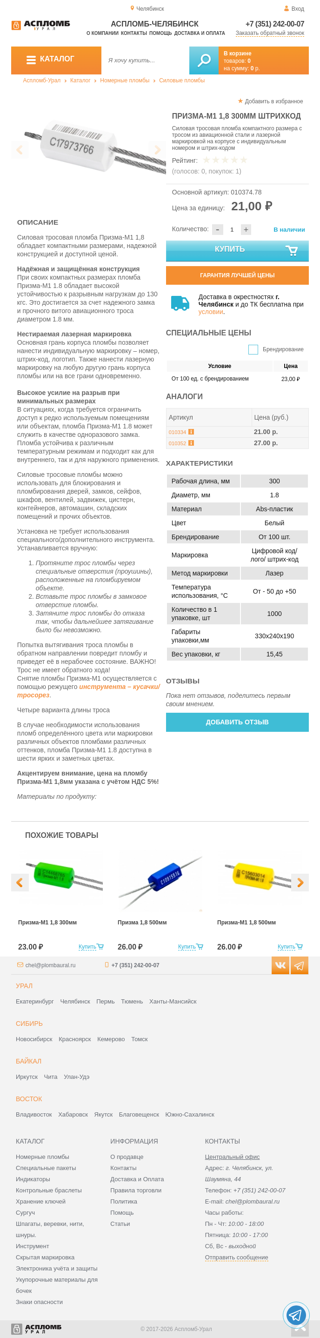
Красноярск (75, 1039)
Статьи (120, 1223)
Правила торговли (135, 1190)
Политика (123, 1201)
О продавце (126, 1156)
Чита (51, 1076)
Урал (24, 986)
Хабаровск (73, 1114)
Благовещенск (139, 1114)
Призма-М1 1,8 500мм (246, 922)
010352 (177, 443)
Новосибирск (34, 1039)
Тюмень (132, 1001)
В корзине (238, 53)
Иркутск (27, 1076)
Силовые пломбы (182, 80)
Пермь (105, 1001)
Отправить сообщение (236, 1257)
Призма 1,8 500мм (142, 922)
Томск (139, 1039)
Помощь (160, 33)
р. (255, 68)
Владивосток (34, 1114)
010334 (177, 432)
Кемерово (111, 1039)
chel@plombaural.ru (51, 965)
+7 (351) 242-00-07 (275, 24)
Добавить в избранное (274, 101)
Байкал (28, 1061)
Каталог (80, 80)
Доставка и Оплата (137, 1179)
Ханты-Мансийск (172, 1001)
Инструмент (32, 1246)
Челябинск (75, 1001)
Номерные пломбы (124, 80)
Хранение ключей (41, 1201)
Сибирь (29, 1023)
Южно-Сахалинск (190, 1114)
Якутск (103, 1114)
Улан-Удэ (76, 1076)
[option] (88, 147)
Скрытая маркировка (45, 1257)
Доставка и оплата (199, 33)
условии (211, 311)
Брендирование (283, 349)
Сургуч (25, 1212)
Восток (29, 1099)
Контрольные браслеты (49, 1190)
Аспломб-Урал (42, 80)
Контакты (134, 33)
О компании (103, 33)
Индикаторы (33, 1179)
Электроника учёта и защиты (57, 1268)
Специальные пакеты (46, 1167)
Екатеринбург (35, 1001)
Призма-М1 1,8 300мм (47, 922)
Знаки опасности (39, 1301)
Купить (257, 251)
